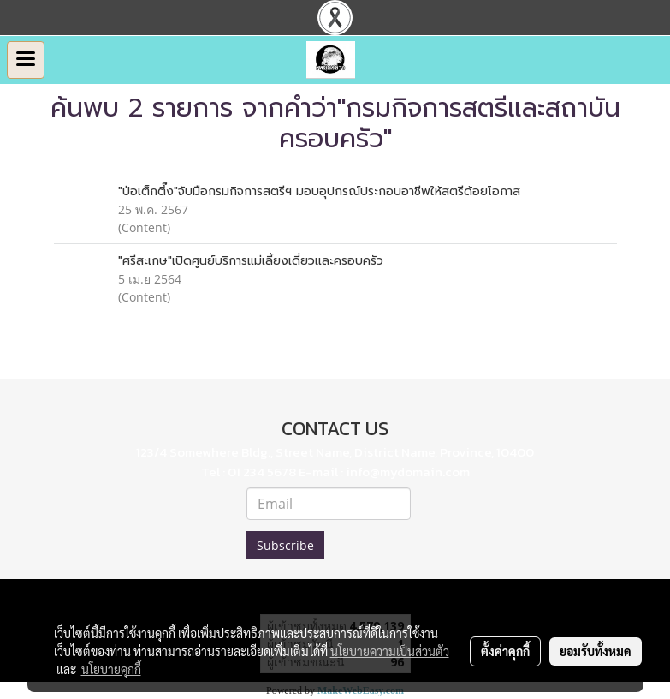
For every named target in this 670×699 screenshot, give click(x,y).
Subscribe (285, 545)
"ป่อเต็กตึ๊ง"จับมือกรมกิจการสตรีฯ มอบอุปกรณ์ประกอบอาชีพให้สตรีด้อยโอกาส (319, 191)
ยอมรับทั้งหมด (595, 651)
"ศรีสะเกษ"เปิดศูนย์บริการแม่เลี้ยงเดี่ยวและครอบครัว (250, 261)
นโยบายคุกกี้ (111, 669)
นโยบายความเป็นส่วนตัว (389, 651)
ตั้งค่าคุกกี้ (505, 651)
